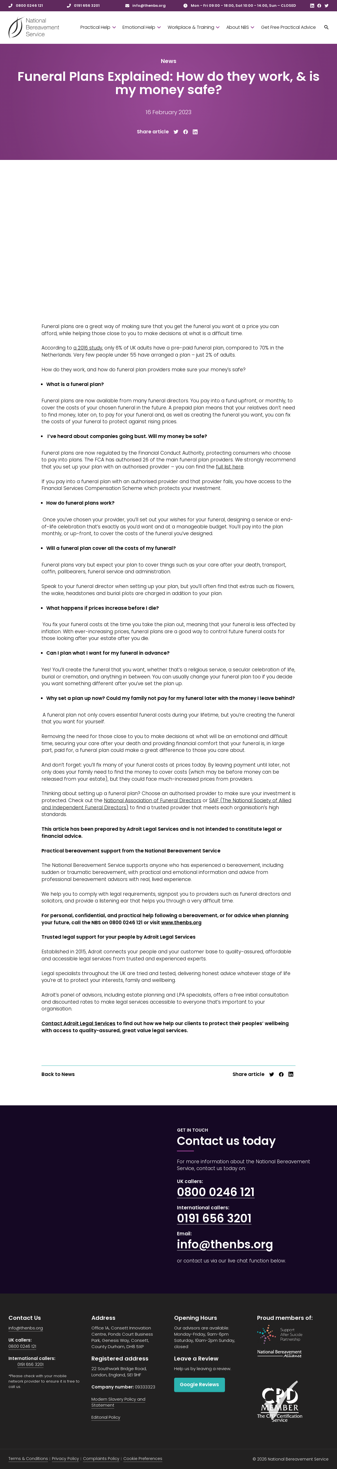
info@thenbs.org (225, 1244)
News (168, 61)
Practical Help (98, 27)
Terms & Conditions (28, 1458)
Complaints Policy (101, 1458)
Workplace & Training (194, 27)
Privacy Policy (65, 1458)
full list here (230, 466)
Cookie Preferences (142, 1458)
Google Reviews (199, 1384)
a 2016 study (87, 347)
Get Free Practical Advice (288, 27)
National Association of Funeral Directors (152, 800)
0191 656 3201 (214, 1218)
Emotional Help (141, 27)
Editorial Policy (105, 1417)
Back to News (58, 1074)
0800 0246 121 (216, 1192)
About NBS (240, 27)
